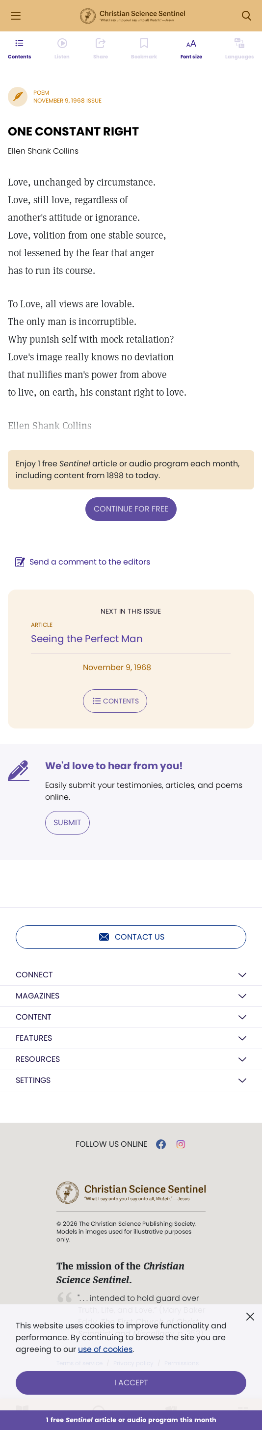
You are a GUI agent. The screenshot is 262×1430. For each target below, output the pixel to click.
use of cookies (105, 1349)
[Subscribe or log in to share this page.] (100, 49)
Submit (67, 822)
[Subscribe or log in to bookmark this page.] (144, 49)
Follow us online (111, 1144)
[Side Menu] (15, 16)
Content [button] (34, 1017)
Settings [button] (33, 1080)
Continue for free (131, 508)
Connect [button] (34, 974)
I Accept (131, 1382)
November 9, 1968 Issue (67, 100)
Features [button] (34, 1038)
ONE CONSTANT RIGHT (73, 131)
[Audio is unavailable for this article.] (62, 49)
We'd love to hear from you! (114, 766)
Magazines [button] (37, 995)
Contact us (131, 937)
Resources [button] (38, 1059)
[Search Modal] (246, 16)
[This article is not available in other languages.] (239, 49)
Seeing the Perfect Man (87, 639)
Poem (41, 92)
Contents (115, 701)
